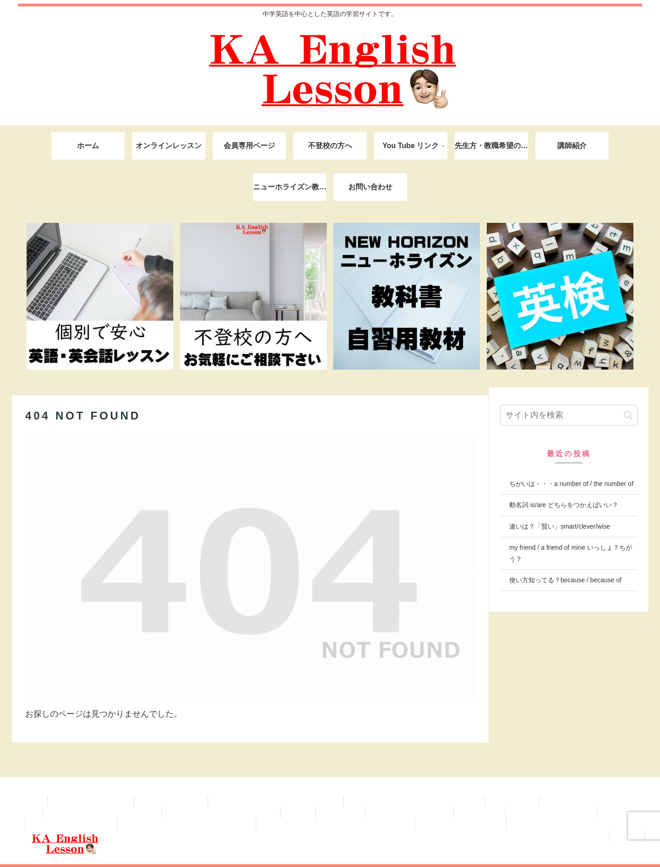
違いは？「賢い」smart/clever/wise (559, 526)
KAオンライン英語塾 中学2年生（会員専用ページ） (335, 824)
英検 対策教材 (512, 801)
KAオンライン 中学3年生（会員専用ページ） (186, 824)
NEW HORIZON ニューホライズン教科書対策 (414, 801)
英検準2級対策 (479, 812)
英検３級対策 (621, 812)
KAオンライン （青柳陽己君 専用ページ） (276, 801)
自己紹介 (298, 812)
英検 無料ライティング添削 (409, 812)
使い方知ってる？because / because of (565, 580)
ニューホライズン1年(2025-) (460, 824)
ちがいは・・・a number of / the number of (571, 483)
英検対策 (627, 835)
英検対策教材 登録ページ (90, 801)
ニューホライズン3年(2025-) (551, 812)
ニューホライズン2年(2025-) (71, 824)
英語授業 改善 (340, 812)
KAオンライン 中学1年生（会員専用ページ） (575, 824)
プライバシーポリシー (171, 801)
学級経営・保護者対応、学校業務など (102, 812)
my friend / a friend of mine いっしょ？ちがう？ (570, 553)
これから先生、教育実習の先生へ (592, 801)
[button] (628, 415)
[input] (569, 415)
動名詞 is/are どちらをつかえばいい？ (563, 504)
